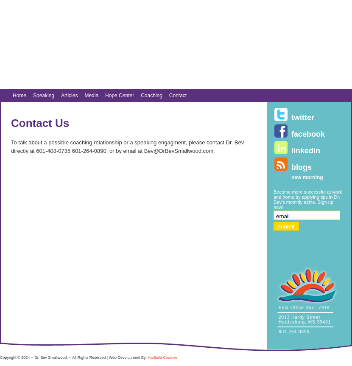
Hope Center (119, 96)
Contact (178, 96)
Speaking (43, 96)
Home (19, 96)
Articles (69, 96)
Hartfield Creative (162, 357)
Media (91, 96)
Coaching (151, 96)
